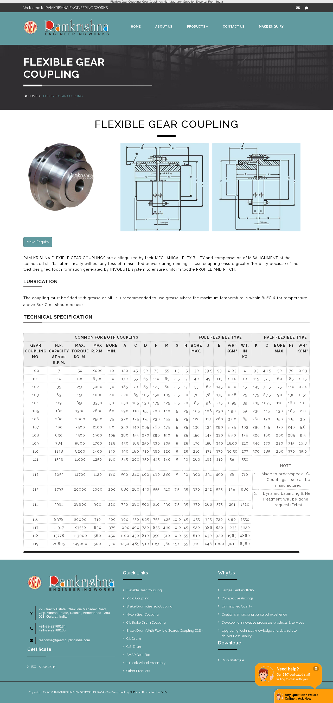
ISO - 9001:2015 (43, 667)
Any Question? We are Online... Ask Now (301, 696)
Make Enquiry (38, 242)
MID (163, 692)
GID (132, 692)
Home (31, 96)
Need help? (288, 669)
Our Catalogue (233, 660)
